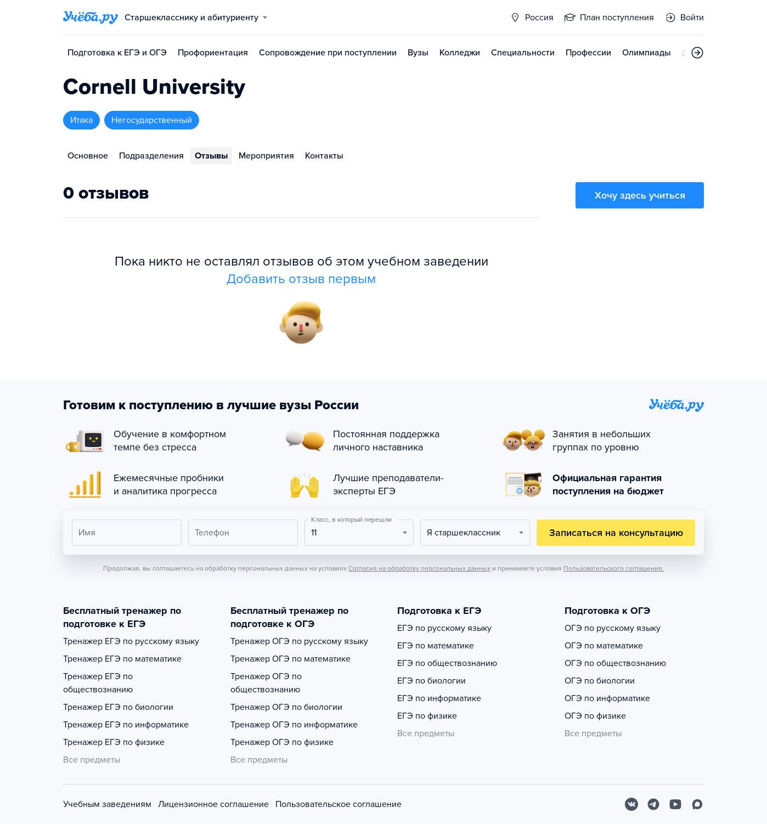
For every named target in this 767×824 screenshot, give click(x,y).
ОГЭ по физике (595, 715)
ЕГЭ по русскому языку (444, 628)
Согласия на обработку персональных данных (419, 568)
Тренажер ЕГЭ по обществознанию (98, 683)
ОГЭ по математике (604, 645)
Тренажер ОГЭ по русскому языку (299, 641)
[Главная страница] (90, 17)
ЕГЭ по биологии (431, 680)
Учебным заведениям (107, 804)
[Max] (697, 804)
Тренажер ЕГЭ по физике (114, 742)
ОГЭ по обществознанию (615, 663)
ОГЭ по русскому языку (613, 628)
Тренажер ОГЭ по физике (282, 742)
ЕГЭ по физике (427, 715)
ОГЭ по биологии (600, 680)
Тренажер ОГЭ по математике (290, 658)
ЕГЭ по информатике (439, 698)
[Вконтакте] (631, 804)
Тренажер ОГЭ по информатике (294, 724)
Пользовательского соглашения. (613, 568)
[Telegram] (653, 804)
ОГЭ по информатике (607, 698)
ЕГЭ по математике (435, 645)
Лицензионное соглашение (213, 804)
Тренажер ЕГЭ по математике (122, 658)
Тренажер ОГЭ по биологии (286, 707)
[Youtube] (675, 804)
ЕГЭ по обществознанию (447, 663)
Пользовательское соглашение (338, 804)
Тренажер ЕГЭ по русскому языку (131, 641)
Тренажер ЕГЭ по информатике (126, 724)
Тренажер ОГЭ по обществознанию (266, 683)
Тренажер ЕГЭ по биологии (118, 707)
